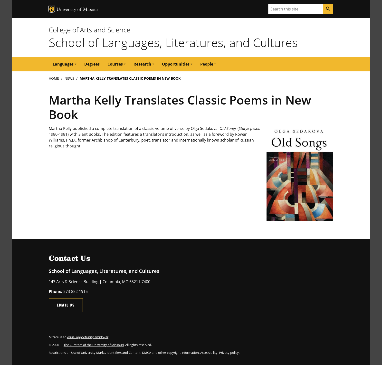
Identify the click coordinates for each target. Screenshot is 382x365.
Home (54, 78)
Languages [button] (63, 64)
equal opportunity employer (87, 337)
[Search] (328, 9)
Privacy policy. (229, 352)
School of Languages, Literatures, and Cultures (173, 42)
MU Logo (51, 9)
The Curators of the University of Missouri (94, 345)
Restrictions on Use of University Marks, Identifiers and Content (95, 352)
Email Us (66, 305)
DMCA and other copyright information (170, 352)
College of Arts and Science (89, 29)
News (69, 78)
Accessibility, (209, 352)
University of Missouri (78, 9)
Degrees (92, 64)
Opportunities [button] (176, 64)
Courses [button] (115, 64)
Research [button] (142, 64)
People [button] (206, 64)
